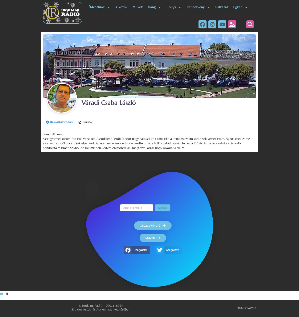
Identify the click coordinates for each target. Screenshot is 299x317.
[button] (250, 24)
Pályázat (221, 7)
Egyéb (240, 7)
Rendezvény (198, 7)
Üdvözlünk (99, 7)
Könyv (174, 7)
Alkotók (121, 7)
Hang (155, 7)
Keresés (162, 207)
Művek (138, 7)
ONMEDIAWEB (246, 308)
